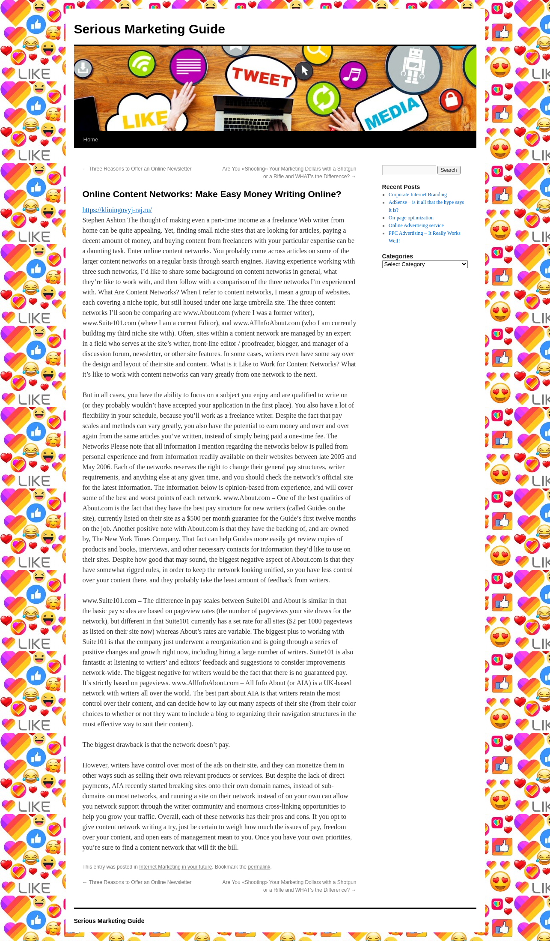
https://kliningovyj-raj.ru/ (117, 209)
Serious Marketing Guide (149, 29)
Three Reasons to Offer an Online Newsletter (137, 169)
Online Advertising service (416, 225)
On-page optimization (411, 218)
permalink (259, 867)
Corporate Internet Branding (418, 195)
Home (90, 139)
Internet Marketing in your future (175, 867)
